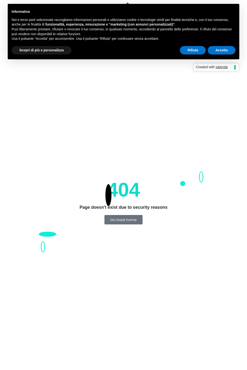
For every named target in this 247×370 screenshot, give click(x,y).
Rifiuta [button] (193, 50)
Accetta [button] (221, 50)
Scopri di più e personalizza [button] (41, 50)
